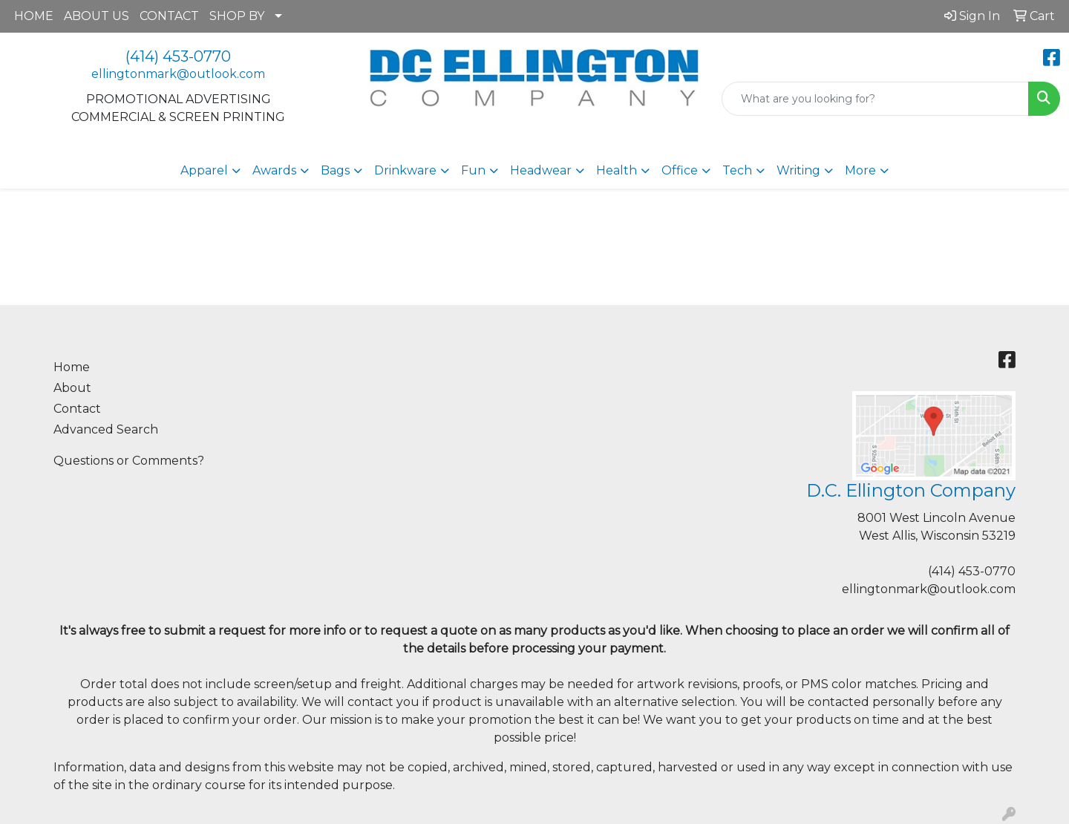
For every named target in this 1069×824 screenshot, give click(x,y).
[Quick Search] (875, 99)
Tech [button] (737, 170)
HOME (33, 16)
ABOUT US (96, 16)
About (72, 388)
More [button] (860, 170)
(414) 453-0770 (178, 56)
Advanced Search (105, 429)
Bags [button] (335, 170)
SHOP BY (236, 16)
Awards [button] (274, 170)
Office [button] (679, 170)
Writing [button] (798, 170)
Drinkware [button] (405, 170)
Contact (77, 409)
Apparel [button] (204, 170)
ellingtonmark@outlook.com (178, 74)
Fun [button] (473, 170)
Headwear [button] (541, 170)
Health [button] (616, 170)
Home (71, 367)
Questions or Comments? (128, 461)
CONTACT (169, 16)
